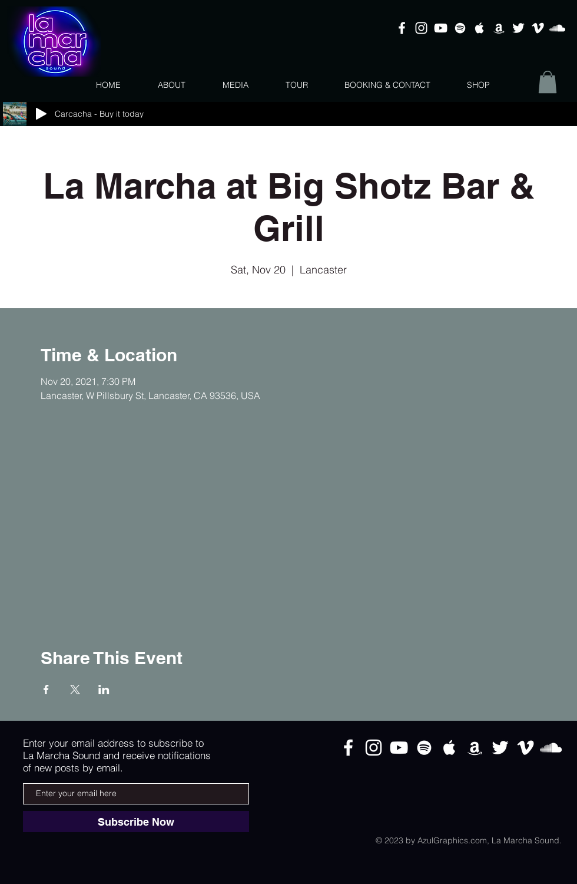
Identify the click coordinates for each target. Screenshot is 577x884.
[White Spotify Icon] (460, 28)
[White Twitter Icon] (518, 28)
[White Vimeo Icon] (538, 28)
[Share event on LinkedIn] (104, 689)
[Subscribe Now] (136, 821)
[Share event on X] (75, 689)
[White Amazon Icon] (499, 28)
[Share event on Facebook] (46, 689)
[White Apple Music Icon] (480, 28)
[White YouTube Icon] (441, 28)
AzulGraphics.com (452, 840)
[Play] (41, 114)
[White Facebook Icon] (402, 28)
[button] (547, 82)
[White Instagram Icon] (421, 28)
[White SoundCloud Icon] (557, 28)
